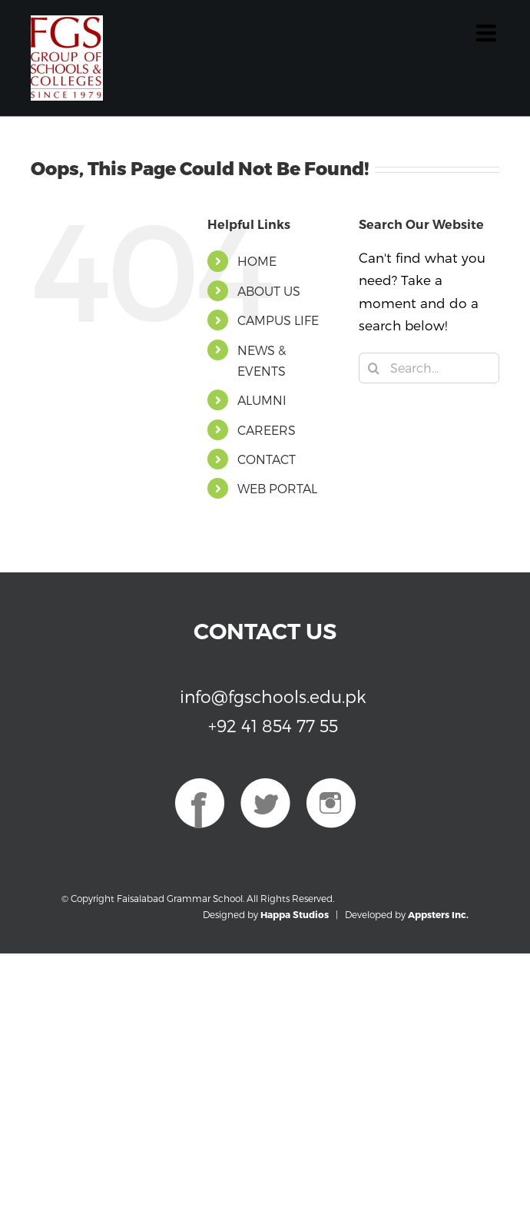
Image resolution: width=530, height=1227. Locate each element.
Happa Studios (294, 914)
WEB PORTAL (277, 488)
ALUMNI (262, 400)
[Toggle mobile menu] (487, 33)
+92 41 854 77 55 (273, 725)
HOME (257, 261)
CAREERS (266, 430)
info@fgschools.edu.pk (273, 696)
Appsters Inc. (438, 914)
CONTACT (266, 459)
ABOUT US (268, 291)
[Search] (374, 368)
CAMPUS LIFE (278, 320)
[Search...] (429, 368)
